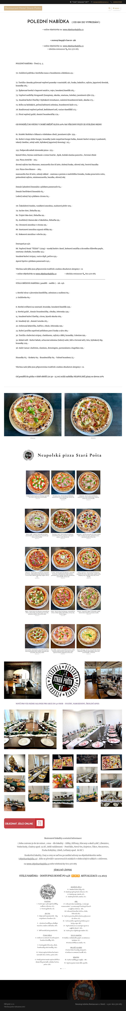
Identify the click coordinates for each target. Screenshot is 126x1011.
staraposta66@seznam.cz (100, 2)
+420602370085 (117, 2)
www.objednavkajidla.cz (73, 29)
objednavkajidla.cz (28, 858)
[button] (109, 8)
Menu (116, 8)
